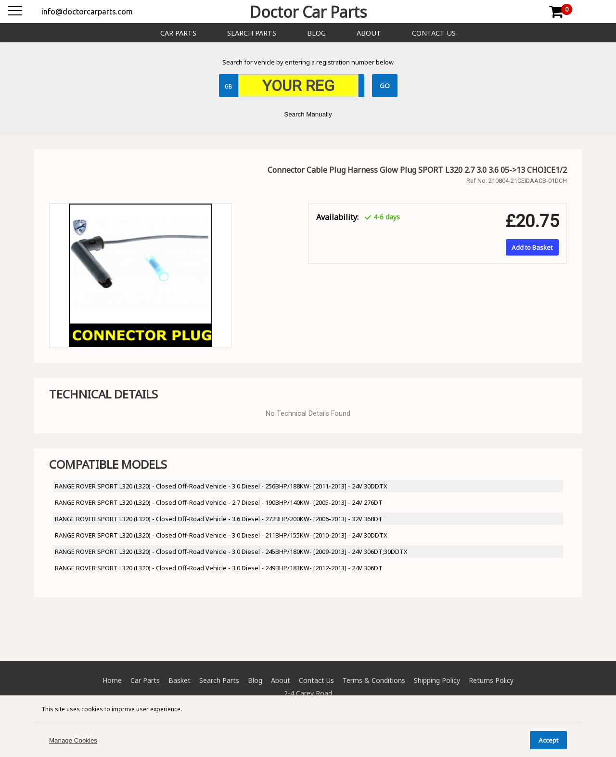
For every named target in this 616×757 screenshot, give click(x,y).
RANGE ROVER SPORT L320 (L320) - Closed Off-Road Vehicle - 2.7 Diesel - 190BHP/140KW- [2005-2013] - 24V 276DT (219, 502)
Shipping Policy (437, 680)
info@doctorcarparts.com (87, 11)
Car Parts (178, 33)
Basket (179, 680)
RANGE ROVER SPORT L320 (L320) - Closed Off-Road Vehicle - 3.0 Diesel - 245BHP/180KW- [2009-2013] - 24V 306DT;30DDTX (231, 551)
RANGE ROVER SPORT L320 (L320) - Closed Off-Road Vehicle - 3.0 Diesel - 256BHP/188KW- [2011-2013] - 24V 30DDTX (221, 486)
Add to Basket (532, 247)
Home (112, 680)
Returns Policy (491, 680)
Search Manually (308, 114)
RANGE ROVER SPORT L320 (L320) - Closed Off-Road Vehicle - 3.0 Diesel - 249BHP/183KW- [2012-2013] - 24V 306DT (219, 568)
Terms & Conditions (374, 680)
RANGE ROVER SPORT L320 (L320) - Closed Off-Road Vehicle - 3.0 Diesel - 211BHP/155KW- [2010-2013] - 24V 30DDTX (221, 535)
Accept (548, 740)
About (369, 33)
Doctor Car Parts (308, 11)
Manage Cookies (73, 740)
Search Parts (251, 33)
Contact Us (434, 33)
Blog (316, 33)
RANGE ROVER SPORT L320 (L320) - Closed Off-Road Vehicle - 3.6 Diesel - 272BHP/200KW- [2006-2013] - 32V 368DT (219, 518)
